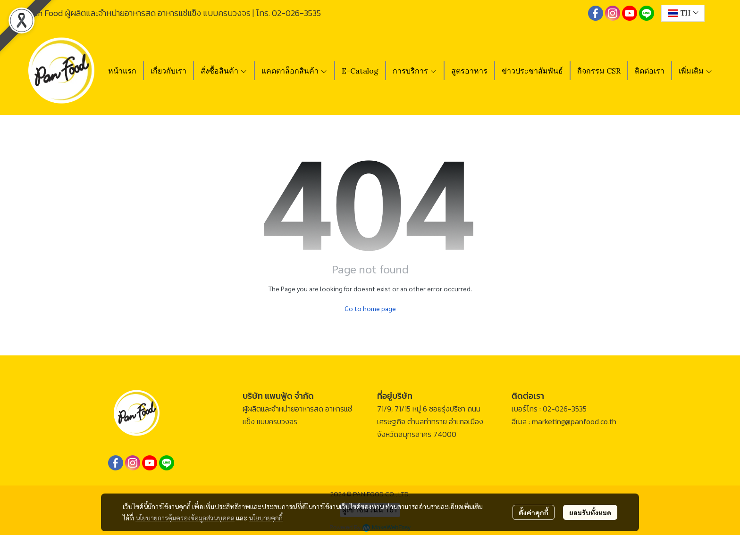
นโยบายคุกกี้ (266, 517)
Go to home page (370, 308)
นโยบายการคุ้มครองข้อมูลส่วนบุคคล (185, 517)
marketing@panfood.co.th (574, 421)
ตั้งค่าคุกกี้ (533, 512)
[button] (683, 13)
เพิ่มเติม (696, 70)
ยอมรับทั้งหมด (590, 512)
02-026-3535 (296, 13)
